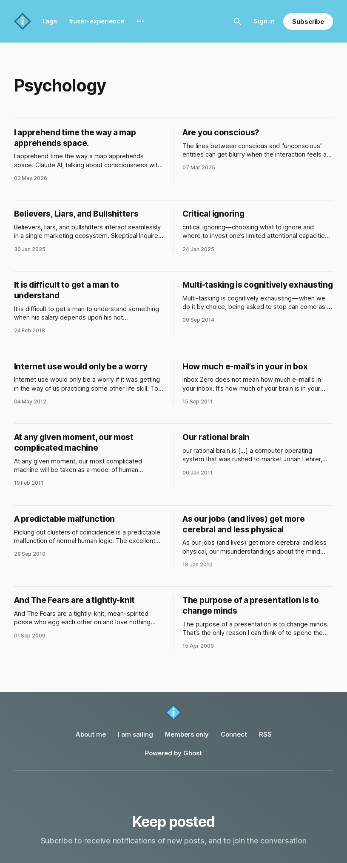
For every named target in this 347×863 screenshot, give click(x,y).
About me (91, 734)
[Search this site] (237, 21)
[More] (140, 21)
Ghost (192, 753)
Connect (234, 734)
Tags (49, 21)
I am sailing (135, 734)
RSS (265, 734)
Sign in (264, 21)
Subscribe (308, 21)
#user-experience (96, 21)
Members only (187, 734)
